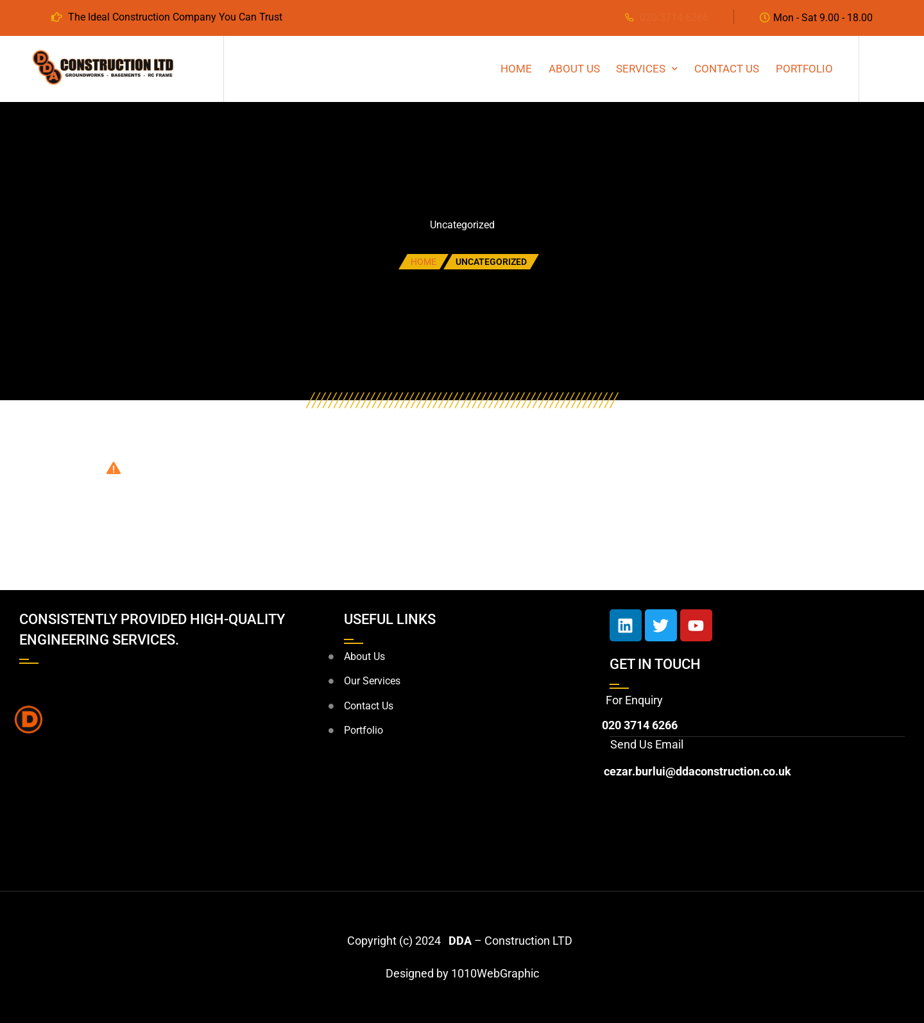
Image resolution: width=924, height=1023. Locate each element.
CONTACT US (726, 68)
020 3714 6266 (674, 18)
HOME (516, 68)
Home (423, 262)
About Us (574, 68)
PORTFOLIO (804, 68)
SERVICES (640, 68)
